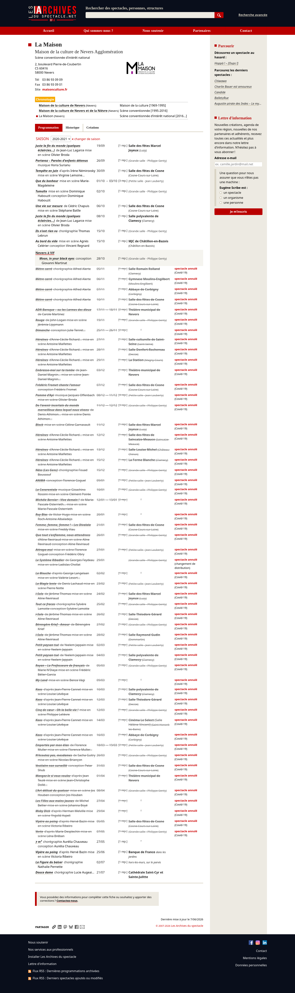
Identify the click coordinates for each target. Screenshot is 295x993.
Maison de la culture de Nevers (62, 105)
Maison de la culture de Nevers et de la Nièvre (73, 111)
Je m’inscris (238, 212)
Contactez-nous (67, 900)
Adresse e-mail (225, 158)
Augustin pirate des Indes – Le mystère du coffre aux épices (238, 103)
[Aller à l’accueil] (52, 20)
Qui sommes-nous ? (98, 31)
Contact (246, 31)
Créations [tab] (92, 127)
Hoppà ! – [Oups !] (226, 63)
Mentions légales (255, 958)
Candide (219, 92)
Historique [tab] (72, 127)
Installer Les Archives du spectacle (52, 957)
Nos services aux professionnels (50, 949)
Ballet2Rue (221, 98)
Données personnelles (251, 965)
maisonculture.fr (54, 89)
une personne (231, 202)
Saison (43, 138)
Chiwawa (220, 81)
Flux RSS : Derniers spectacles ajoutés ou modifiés (65, 978)
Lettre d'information (42, 964)
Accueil (48, 31)
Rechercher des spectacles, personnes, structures (124, 8)
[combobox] (150, 15)
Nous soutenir (153, 31)
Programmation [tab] (48, 127)
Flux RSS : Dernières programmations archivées (63, 971)
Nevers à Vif (45, 253)
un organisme (231, 198)
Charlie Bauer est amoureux (233, 87)
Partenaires (202, 31)
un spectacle (230, 192)
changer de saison (87, 139)
